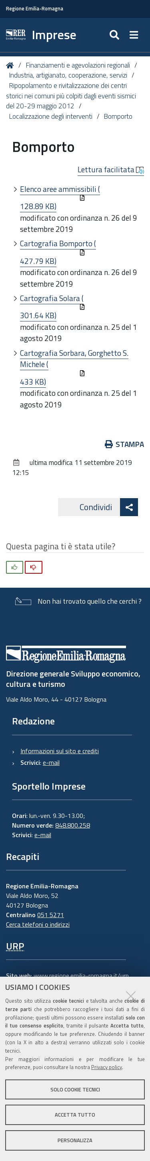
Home (11, 65)
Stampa (124, 444)
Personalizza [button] (75, 1140)
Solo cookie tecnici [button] (75, 1089)
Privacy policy (106, 1067)
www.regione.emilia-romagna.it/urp (81, 975)
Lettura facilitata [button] (111, 169)
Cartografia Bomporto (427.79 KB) (58, 252)
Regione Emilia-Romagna (34, 8)
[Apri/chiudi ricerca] (115, 35)
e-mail (51, 762)
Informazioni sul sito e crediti (59, 751)
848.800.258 (72, 825)
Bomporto (118, 116)
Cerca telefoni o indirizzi (38, 924)
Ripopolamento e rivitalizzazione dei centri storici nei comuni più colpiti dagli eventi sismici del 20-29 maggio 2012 (71, 95)
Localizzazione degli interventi (50, 116)
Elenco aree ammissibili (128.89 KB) (60, 197)
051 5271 (50, 915)
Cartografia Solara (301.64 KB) (52, 306)
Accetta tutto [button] (75, 1115)
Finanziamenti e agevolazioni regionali (78, 65)
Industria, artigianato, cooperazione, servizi (68, 75)
